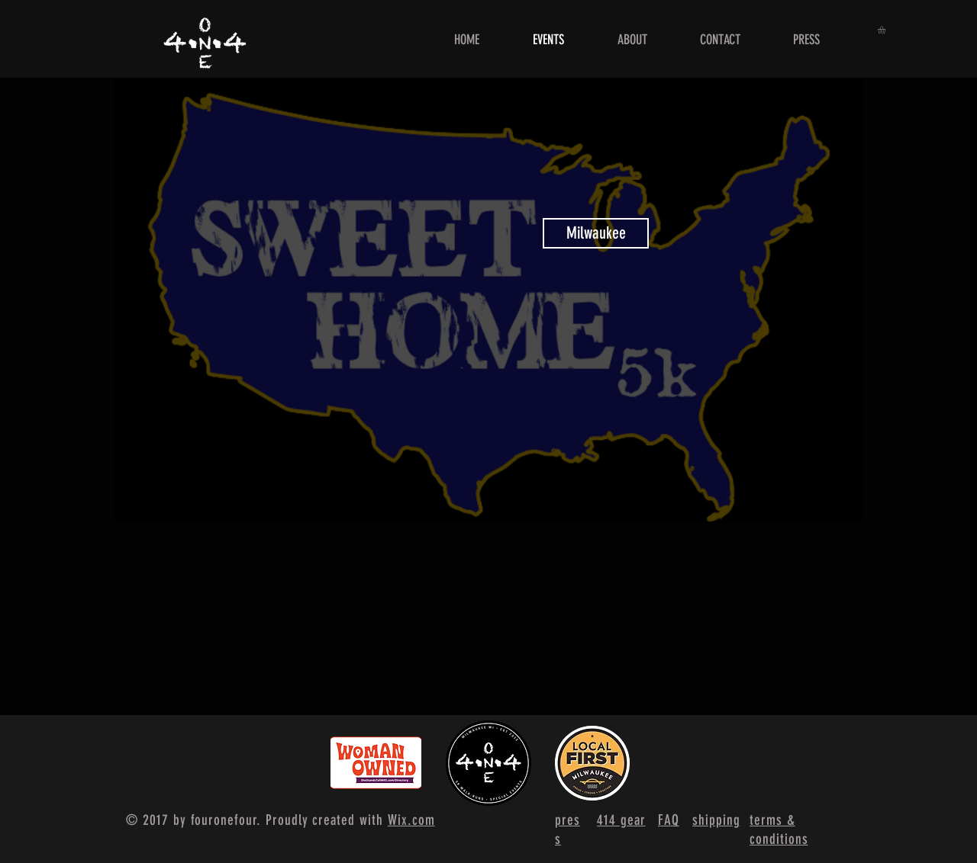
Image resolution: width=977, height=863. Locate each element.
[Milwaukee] (596, 233)
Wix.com (411, 820)
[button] (886, 30)
